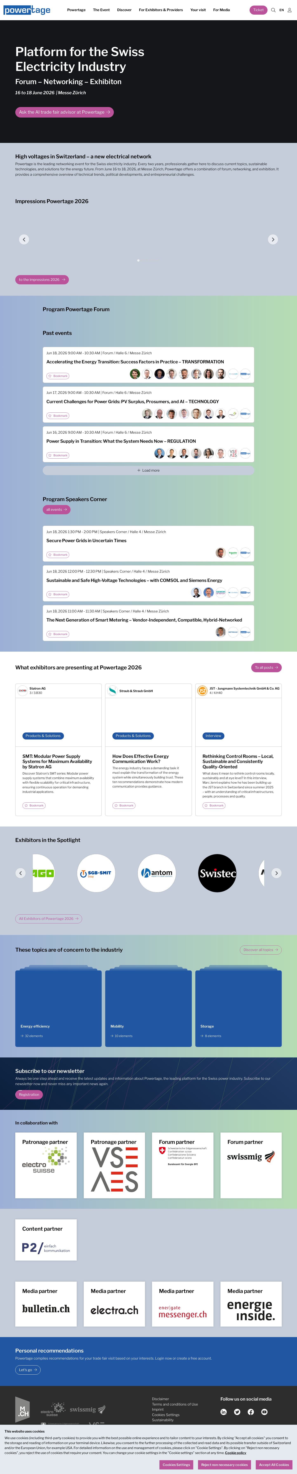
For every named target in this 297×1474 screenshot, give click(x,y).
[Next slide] (273, 239)
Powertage (76, 10)
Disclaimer (160, 1399)
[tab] (138, 260)
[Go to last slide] (24, 239)
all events (54, 509)
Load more (148, 470)
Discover (124, 10)
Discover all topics (258, 950)
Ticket (258, 10)
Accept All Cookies (274, 1465)
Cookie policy (235, 1453)
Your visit (198, 10)
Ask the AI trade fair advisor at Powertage (61, 112)
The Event (101, 10)
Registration (29, 1094)
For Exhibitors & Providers (161, 10)
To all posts (264, 667)
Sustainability (163, 1420)
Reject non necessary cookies (224, 1465)
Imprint (158, 1409)
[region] (148, 1449)
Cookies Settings (166, 1415)
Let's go (25, 1370)
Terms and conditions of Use (175, 1404)
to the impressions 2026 (39, 280)
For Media (221, 10)
